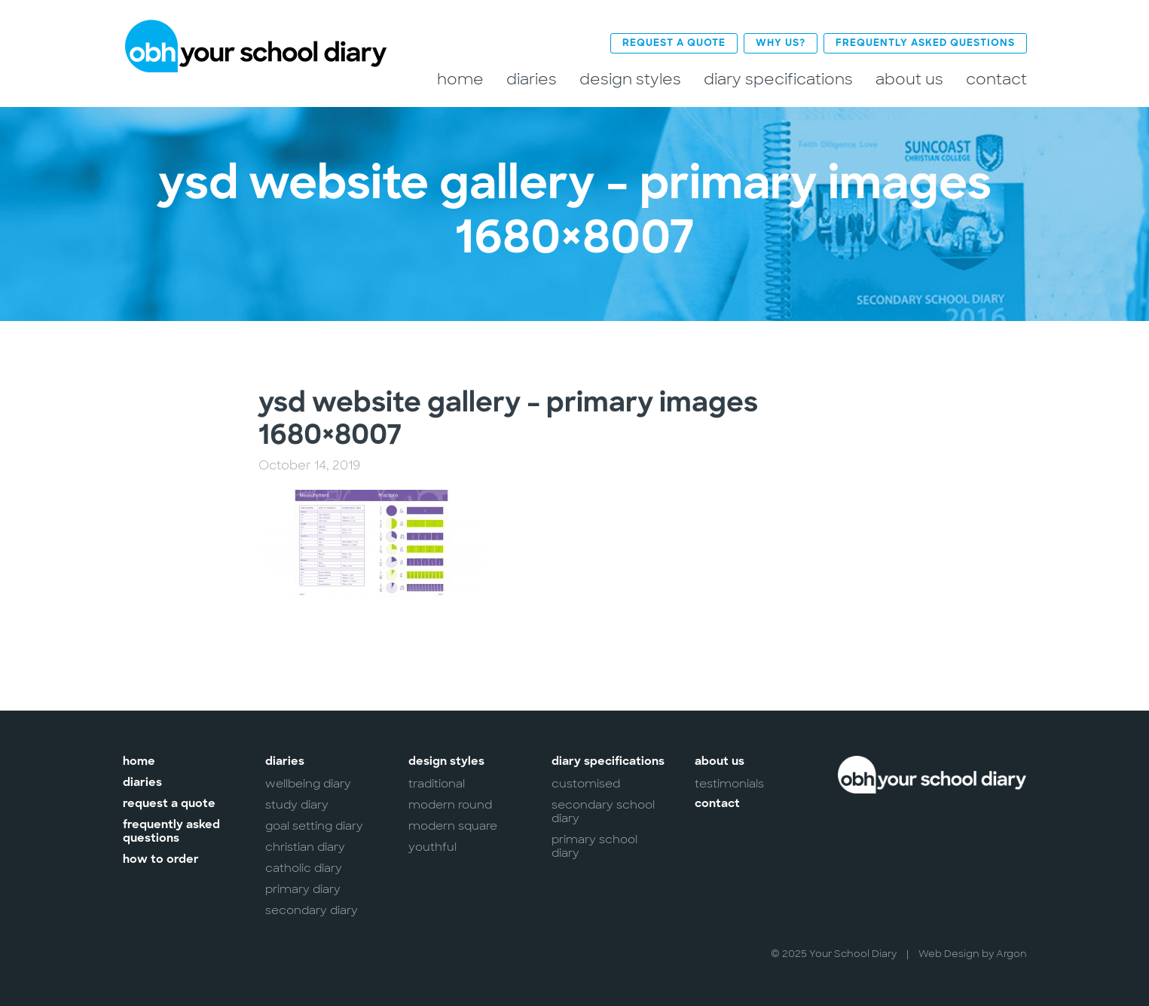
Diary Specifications (778, 79)
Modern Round (450, 804)
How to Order (161, 860)
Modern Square (452, 825)
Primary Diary (303, 889)
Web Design (948, 953)
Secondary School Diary (603, 811)
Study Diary (297, 804)
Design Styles (630, 79)
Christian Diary (305, 847)
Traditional (436, 783)
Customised (586, 783)
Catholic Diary (303, 868)
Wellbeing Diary (308, 783)
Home (460, 79)
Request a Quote (674, 43)
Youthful (432, 847)
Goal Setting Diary (314, 825)
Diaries (531, 79)
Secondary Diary (311, 910)
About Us (909, 79)
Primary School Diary (594, 846)
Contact (996, 79)
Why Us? (780, 43)
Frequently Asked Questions (925, 43)
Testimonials (729, 783)
